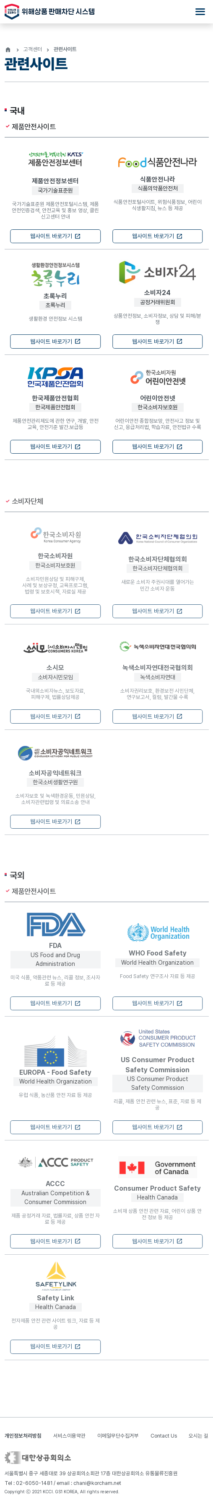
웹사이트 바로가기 (55, 236)
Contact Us (164, 1436)
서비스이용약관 (69, 1436)
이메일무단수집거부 (118, 1436)
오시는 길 (198, 1436)
